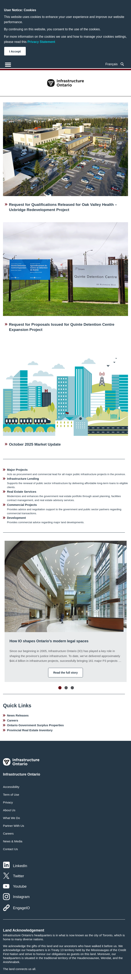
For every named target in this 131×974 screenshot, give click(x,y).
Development (16, 517)
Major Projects (17, 469)
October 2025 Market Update (35, 444)
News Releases (18, 715)
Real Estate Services (21, 491)
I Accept (15, 51)
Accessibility (11, 786)
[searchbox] (122, 64)
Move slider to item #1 (60, 687)
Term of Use (11, 794)
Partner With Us (13, 825)
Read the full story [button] (65, 672)
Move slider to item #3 (72, 687)
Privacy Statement (41, 41)
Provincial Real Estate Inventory (30, 730)
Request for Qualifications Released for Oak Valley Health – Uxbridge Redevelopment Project (63, 207)
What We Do (11, 818)
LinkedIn (20, 866)
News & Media (12, 841)
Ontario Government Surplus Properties (35, 725)
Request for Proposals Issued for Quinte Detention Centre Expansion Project (61, 327)
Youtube (20, 886)
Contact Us (10, 849)
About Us (9, 810)
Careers (12, 720)
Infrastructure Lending (23, 478)
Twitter (18, 876)
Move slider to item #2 (66, 687)
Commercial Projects (22, 504)
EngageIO (21, 908)
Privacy (8, 802)
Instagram (21, 897)
